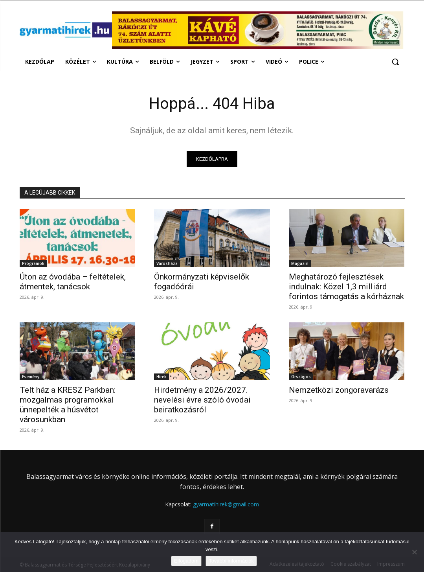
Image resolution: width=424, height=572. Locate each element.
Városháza (167, 263)
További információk (231, 561)
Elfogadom (186, 561)
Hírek (161, 376)
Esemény (30, 376)
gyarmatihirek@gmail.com (226, 504)
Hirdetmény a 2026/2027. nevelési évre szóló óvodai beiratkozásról (202, 399)
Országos (301, 376)
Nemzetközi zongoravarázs (339, 390)
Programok (33, 263)
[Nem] (414, 552)
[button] (395, 61)
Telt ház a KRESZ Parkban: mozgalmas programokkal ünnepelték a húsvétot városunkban (68, 404)
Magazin (299, 263)
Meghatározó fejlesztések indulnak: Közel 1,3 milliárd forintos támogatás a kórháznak (346, 286)
